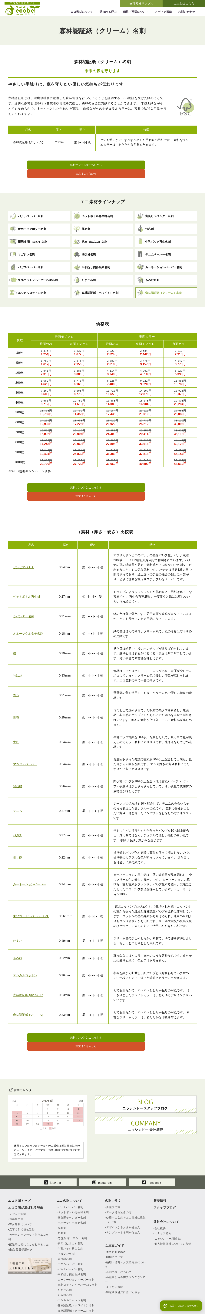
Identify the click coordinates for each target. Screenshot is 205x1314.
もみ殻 (17, 939)
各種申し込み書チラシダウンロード (125, 1251)
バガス (17, 816)
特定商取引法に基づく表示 (123, 1263)
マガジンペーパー (25, 745)
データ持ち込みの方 (119, 1184)
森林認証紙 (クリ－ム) (28, 995)
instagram (102, 1153)
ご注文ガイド (114, 1217)
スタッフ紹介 (162, 1205)
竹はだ (17, 656)
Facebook (151, 1153)
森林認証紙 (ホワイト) (28, 976)
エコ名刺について (69, 1172)
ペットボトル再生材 (26, 577)
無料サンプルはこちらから (64, 165)
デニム (17, 791)
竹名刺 (62, 1204)
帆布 (16, 698)
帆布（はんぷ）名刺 (70, 1215)
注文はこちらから (141, 165)
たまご (17, 921)
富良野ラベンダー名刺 (72, 1189)
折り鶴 (17, 838)
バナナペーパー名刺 (70, 1178)
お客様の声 (16, 1190)
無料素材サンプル (141, 3)
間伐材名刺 (65, 1230)
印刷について (114, 1228)
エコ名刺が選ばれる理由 (25, 1179)
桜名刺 (62, 1199)
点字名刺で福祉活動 (22, 1201)
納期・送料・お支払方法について (125, 1236)
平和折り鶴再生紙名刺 (72, 1246)
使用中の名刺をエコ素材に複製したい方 (125, 1191)
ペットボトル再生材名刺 (73, 1184)
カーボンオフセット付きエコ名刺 (28, 1208)
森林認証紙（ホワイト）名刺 (76, 1277)
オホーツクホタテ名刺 (28, 614)
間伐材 (17, 767)
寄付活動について (20, 1195)
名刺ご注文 (113, 1172)
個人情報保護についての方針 (172, 1215)
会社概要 (160, 1199)
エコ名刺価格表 (116, 1223)
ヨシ (16, 676)
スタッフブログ (165, 1179)
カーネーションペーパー (29, 865)
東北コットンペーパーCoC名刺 (78, 1256)
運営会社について (166, 1193)
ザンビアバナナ (23, 548)
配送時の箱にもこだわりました (29, 1216)
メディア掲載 (17, 1185)
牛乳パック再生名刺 (70, 1220)
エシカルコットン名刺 (72, 1271)
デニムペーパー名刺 (70, 1235)
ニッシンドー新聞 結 (167, 1210)
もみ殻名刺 (65, 1266)
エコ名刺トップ (19, 1172)
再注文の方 (113, 1178)
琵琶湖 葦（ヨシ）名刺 (72, 1209)
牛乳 (16, 723)
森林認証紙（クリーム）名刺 (76, 1282)
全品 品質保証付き (21, 1221)
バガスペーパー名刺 (70, 1240)
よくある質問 (114, 1258)
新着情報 (160, 1172)
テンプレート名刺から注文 (123, 1204)
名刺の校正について (119, 1243)
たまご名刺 (65, 1261)
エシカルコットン (25, 956)
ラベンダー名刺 (23, 597)
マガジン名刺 (66, 1225)
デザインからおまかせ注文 (123, 1198)
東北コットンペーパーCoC (31, 897)
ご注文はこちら (183, 3)
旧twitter (53, 1153)
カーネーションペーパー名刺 (76, 1251)
